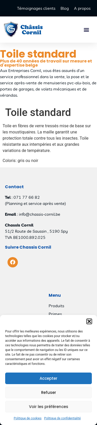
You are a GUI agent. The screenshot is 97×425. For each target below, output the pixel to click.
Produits (56, 305)
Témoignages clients (36, 8)
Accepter (48, 378)
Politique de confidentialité (62, 418)
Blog (65, 8)
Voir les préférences (48, 406)
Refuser (48, 392)
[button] (89, 321)
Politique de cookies (27, 418)
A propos (82, 8)
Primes (55, 314)
